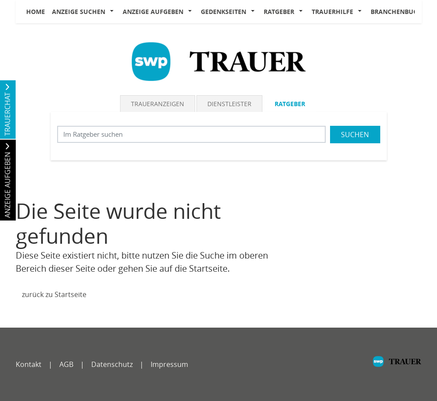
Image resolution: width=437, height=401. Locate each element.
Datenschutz (112, 364)
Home (35, 11)
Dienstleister (229, 104)
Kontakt (28, 364)
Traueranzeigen (157, 104)
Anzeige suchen (78, 11)
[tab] (158, 103)
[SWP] (397, 366)
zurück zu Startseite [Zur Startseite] (54, 294)
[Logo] (218, 61)
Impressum (169, 364)
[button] (114, 12)
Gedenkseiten (223, 11)
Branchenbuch (396, 11)
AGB (66, 364)
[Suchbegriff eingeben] (191, 134)
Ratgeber (279, 11)
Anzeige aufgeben (153, 11)
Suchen (355, 134)
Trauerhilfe (332, 11)
